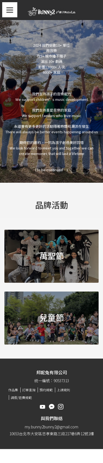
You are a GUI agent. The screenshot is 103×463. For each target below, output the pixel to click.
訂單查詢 (28, 389)
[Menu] (9, 9)
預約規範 (46, 389)
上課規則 (63, 389)
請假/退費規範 (21, 397)
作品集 (13, 389)
